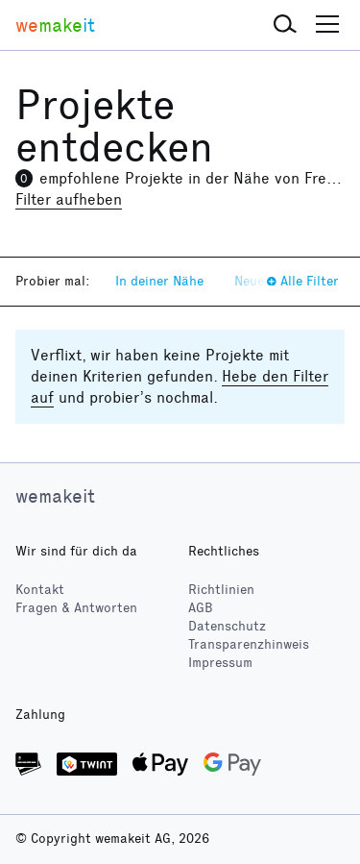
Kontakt (39, 589)
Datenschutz (227, 626)
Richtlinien (221, 589)
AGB (200, 608)
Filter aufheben (68, 199)
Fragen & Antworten (76, 608)
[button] (285, 25)
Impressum (220, 662)
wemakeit (55, 495)
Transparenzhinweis (248, 644)
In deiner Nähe (159, 281)
